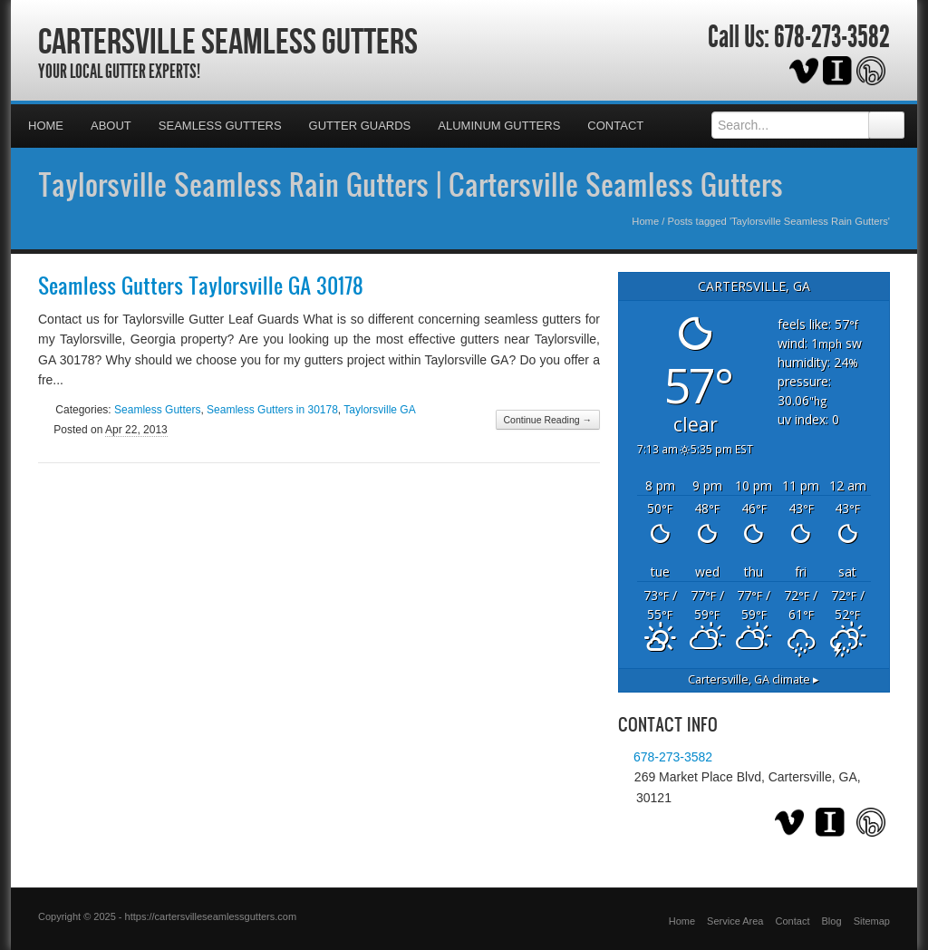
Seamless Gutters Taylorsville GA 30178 (200, 285)
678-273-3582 (832, 37)
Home (45, 125)
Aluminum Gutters (499, 125)
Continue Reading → (548, 419)
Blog (832, 921)
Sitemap (872, 921)
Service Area (735, 921)
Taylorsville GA (379, 409)
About (111, 125)
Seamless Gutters (220, 125)
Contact (615, 125)
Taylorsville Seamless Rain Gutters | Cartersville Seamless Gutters (410, 184)
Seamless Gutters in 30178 (272, 409)
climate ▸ (753, 679)
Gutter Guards (360, 125)
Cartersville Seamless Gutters (228, 40)
